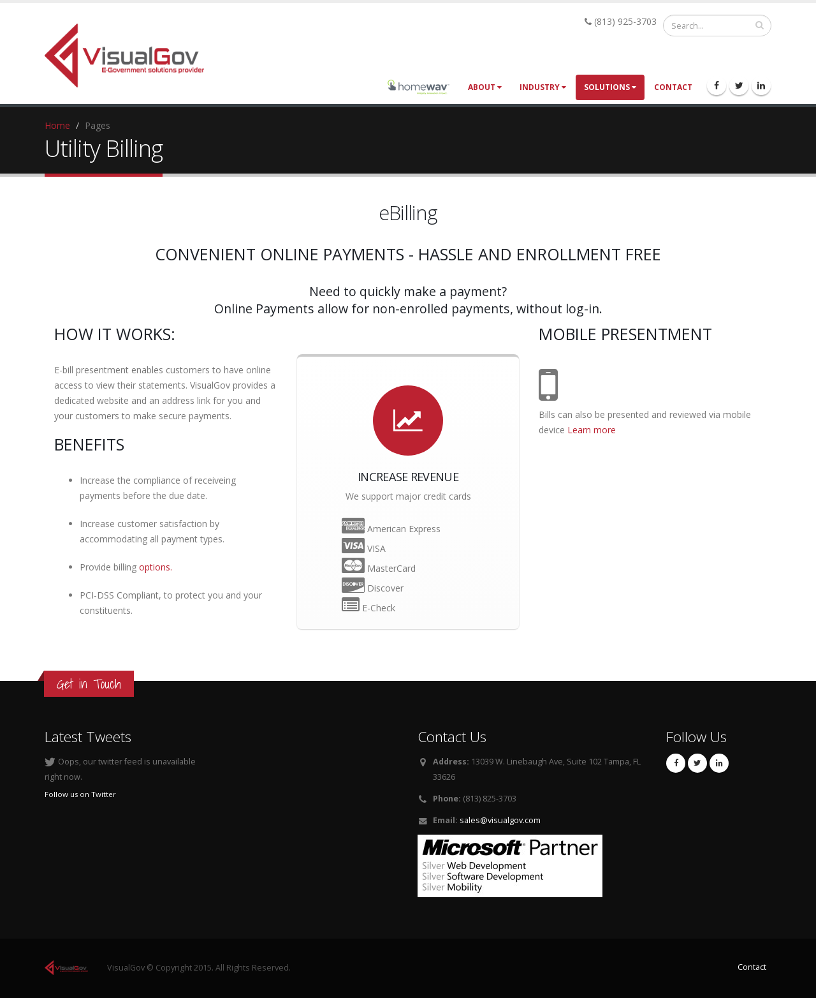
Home (57, 125)
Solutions (610, 87)
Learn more (590, 430)
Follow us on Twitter (80, 794)
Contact (673, 87)
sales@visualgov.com (500, 820)
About (485, 87)
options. (155, 567)
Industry (543, 87)
